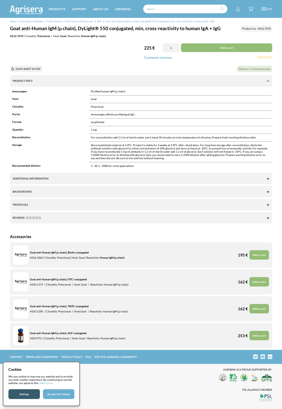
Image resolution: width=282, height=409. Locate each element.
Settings (24, 394)
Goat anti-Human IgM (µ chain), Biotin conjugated (59, 252)
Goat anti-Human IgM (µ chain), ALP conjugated (58, 333)
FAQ (88, 356)
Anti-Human (55, 21)
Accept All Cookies (58, 394)
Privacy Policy (71, 356)
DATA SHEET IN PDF (28, 68)
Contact (16, 356)
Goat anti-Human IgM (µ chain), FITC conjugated (58, 279)
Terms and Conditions (41, 356)
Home (13, 21)
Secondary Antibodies (32, 21)
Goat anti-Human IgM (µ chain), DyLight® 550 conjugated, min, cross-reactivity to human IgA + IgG (160, 21)
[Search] (185, 9)
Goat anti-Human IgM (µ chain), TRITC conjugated (59, 306)
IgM (99, 21)
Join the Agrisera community (115, 356)
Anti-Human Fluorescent (79, 21)
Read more (45, 383)
